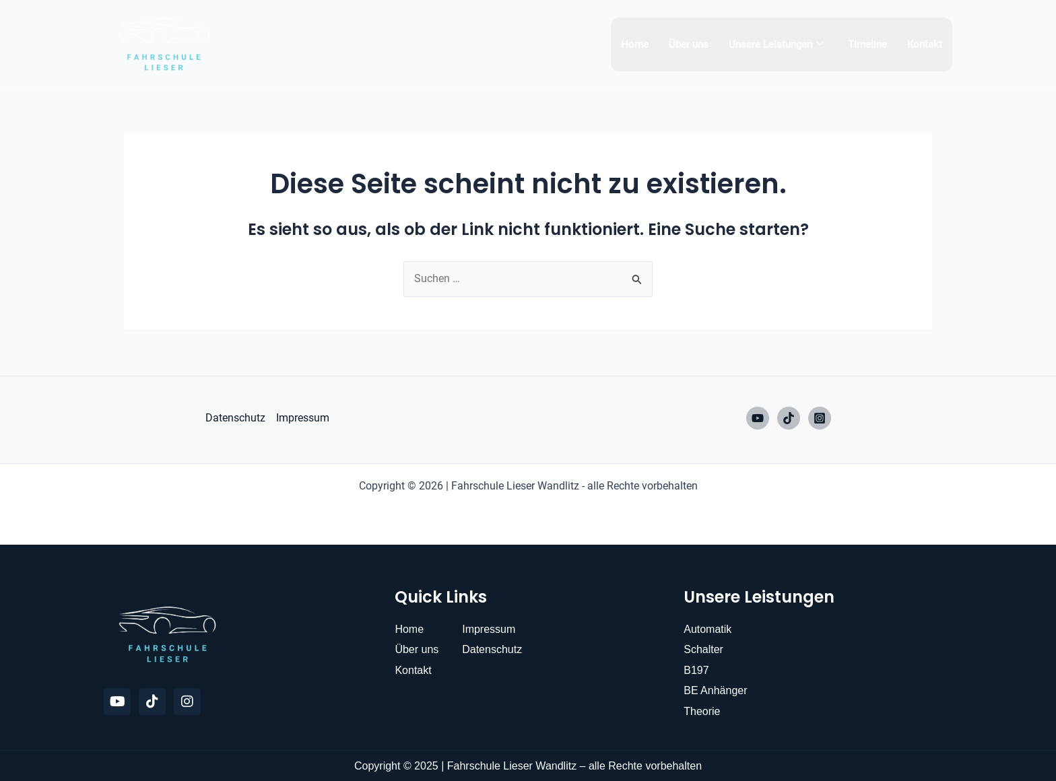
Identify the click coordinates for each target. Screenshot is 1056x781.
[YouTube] (757, 418)
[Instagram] (819, 418)
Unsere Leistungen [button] (776, 44)
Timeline (867, 44)
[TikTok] (788, 418)
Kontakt (924, 44)
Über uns (688, 44)
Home (635, 44)
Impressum (302, 417)
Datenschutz (235, 417)
